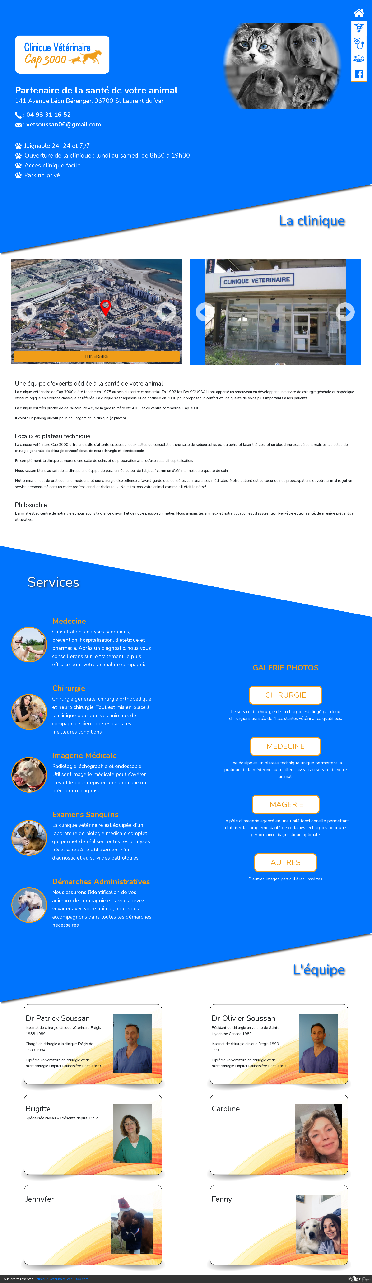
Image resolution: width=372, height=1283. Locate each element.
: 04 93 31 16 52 (43, 115)
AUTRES (285, 862)
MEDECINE (285, 746)
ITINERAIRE (97, 356)
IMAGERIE (285, 805)
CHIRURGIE (285, 695)
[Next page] (166, 311)
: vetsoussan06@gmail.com (58, 124)
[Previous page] (26, 311)
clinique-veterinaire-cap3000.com (62, 1279)
